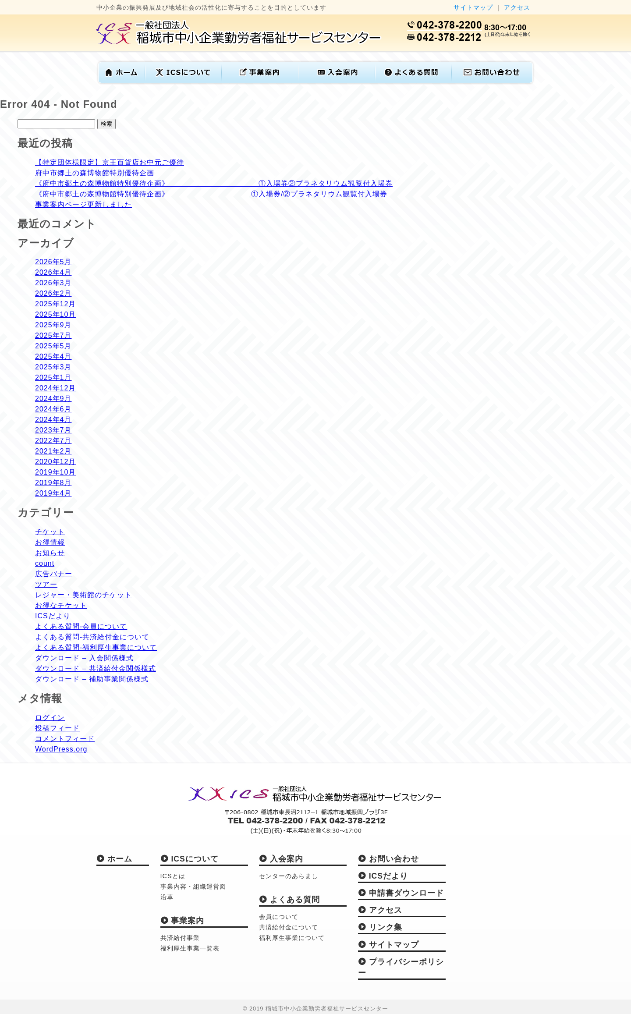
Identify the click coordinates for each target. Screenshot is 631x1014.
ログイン (50, 717)
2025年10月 (55, 314)
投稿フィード (57, 728)
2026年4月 (53, 272)
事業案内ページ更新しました (83, 204)
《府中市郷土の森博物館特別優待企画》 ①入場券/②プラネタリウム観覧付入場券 (211, 194)
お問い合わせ (388, 858)
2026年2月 (53, 293)
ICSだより (53, 616)
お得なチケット (61, 605)
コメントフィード (65, 738)
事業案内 (182, 920)
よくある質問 (289, 899)
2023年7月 (53, 430)
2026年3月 (53, 283)
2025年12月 (55, 304)
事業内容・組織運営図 (193, 886)
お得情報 (50, 542)
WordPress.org (61, 749)
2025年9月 (53, 325)
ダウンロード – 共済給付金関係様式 (95, 668)
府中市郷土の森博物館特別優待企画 (94, 173)
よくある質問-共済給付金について (92, 637)
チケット (50, 531)
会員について (278, 916)
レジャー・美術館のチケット (83, 595)
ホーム (114, 858)
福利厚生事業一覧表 (190, 948)
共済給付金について (288, 927)
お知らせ (50, 553)
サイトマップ (473, 7)
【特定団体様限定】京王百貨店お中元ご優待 (109, 162)
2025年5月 (53, 346)
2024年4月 (53, 419)
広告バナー (53, 574)
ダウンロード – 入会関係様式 (84, 658)
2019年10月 (55, 472)
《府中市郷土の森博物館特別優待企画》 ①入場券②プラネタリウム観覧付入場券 (214, 183)
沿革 (167, 897)
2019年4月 (53, 493)
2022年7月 (53, 440)
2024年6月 (53, 409)
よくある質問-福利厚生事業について (96, 647)
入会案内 (281, 858)
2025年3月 (53, 367)
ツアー (46, 584)
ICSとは (172, 875)
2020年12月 (55, 461)
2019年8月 (53, 482)
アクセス (517, 7)
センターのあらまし (288, 875)
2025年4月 (53, 356)
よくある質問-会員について (81, 626)
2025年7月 (53, 335)
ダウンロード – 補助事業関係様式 (92, 679)
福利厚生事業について (292, 937)
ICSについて (189, 858)
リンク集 (380, 927)
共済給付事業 (180, 937)
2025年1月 (53, 377)
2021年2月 (53, 451)
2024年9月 (53, 398)
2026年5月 (53, 262)
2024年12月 (55, 388)
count (44, 563)
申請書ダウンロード (401, 893)
